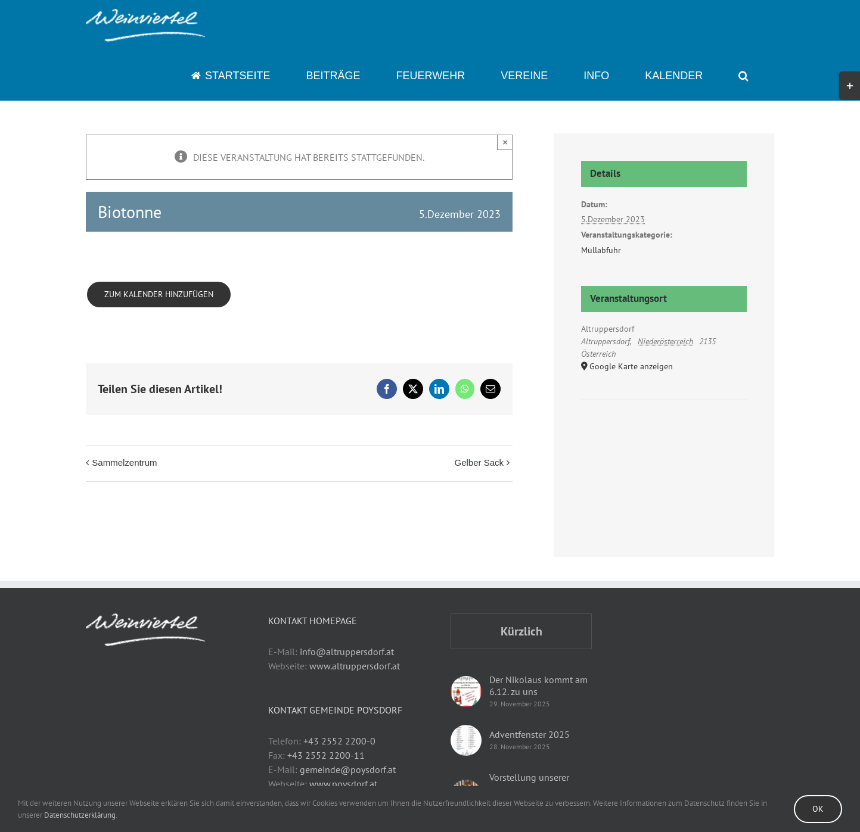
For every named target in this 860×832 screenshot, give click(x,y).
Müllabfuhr (601, 250)
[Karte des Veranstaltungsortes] (663, 436)
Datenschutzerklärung (80, 815)
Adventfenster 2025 (529, 734)
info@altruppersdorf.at (347, 652)
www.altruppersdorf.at (354, 666)
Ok (818, 808)
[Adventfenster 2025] (466, 740)
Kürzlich (521, 631)
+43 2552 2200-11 (326, 755)
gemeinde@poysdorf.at (348, 769)
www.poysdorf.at (343, 784)
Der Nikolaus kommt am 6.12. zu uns (538, 685)
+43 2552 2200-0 (339, 741)
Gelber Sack (479, 462)
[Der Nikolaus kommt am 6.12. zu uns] (466, 691)
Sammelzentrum (124, 462)
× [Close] (505, 142)
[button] (743, 76)
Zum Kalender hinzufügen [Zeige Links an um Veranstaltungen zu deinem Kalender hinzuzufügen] (158, 294)
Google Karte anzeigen (631, 366)
